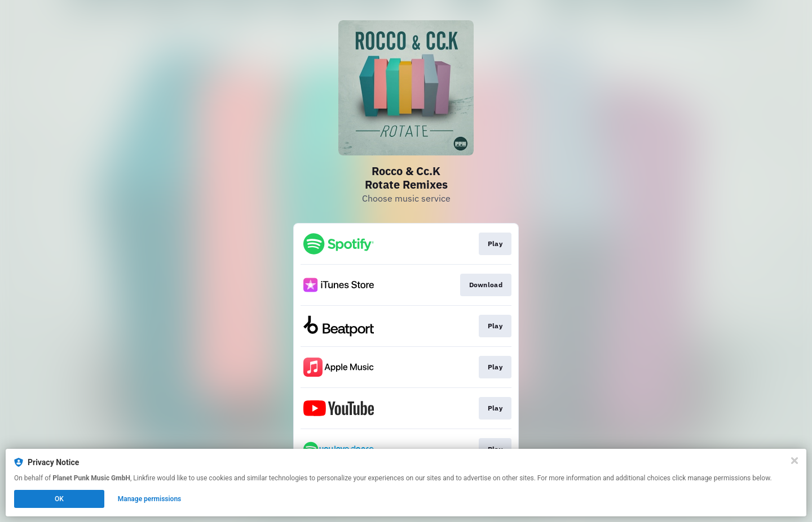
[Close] (794, 461)
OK (59, 499)
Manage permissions (150, 499)
